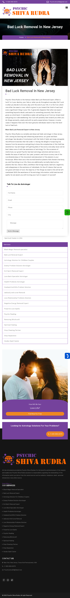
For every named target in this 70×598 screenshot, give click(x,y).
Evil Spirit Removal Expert (14, 271)
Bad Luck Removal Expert (13, 255)
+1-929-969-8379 (55, 434)
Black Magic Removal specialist (15, 249)
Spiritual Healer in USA (13, 238)
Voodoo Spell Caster (11, 341)
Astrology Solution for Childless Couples (19, 260)
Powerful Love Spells (12, 309)
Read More (7, 483)
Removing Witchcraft (12, 319)
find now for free (35, 414)
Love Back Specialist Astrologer (16, 276)
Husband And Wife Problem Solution (17, 287)
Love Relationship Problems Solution (17, 298)
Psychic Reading (10, 314)
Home (21, 37)
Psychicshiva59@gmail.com (12, 570)
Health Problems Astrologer (14, 282)
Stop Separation (10, 336)
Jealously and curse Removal (14, 292)
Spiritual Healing (10, 325)
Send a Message (13, 231)
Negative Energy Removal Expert (16, 303)
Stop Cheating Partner (12, 330)
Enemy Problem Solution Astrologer (17, 266)
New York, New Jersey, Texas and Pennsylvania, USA (19, 562)
